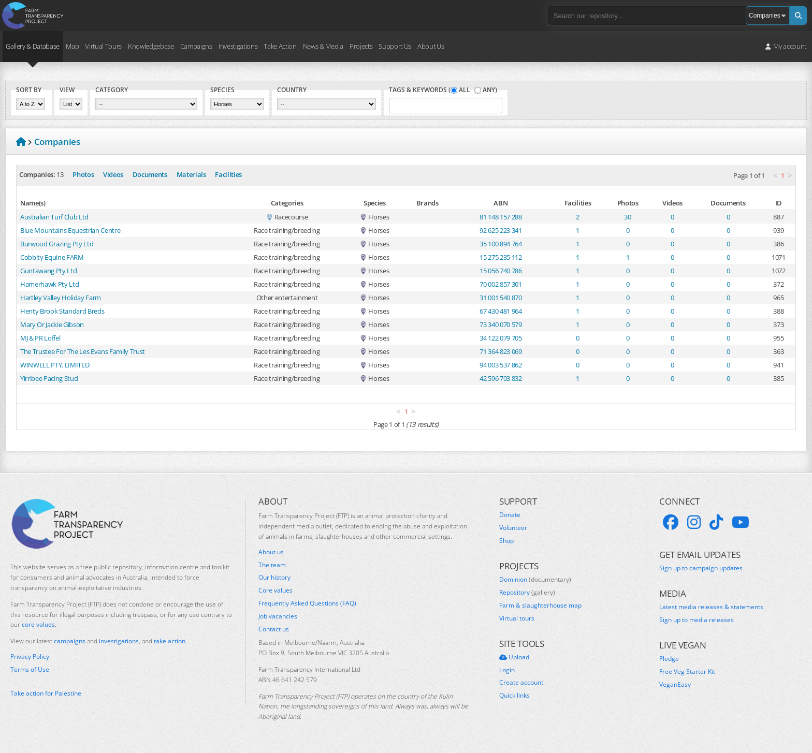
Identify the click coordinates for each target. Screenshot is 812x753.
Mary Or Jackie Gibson (52, 324)
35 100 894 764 (500, 243)
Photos (83, 174)
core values (38, 624)
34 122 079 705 (500, 338)
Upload (514, 657)
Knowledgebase (151, 46)
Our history (274, 577)
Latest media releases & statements (711, 607)
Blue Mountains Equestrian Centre (70, 230)
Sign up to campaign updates (701, 568)
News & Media (323, 46)
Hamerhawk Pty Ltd (49, 284)
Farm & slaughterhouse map (540, 605)
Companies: (37, 174)
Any (489, 89)
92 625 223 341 (500, 230)
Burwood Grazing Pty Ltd (56, 243)
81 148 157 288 (500, 217)
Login (507, 670)
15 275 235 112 (500, 257)
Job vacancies (277, 616)
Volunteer (513, 528)
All (464, 89)
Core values (275, 590)
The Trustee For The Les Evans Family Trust (82, 351)
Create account (521, 682)
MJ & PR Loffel (40, 338)
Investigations (238, 46)
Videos (113, 174)
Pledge (669, 659)
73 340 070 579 (500, 324)
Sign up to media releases (696, 620)
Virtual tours (516, 618)
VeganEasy (675, 685)
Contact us (273, 629)
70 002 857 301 (500, 284)
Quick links (514, 695)
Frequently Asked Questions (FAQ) (307, 603)
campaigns (69, 641)
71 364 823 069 (500, 351)
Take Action (280, 46)
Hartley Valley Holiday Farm (60, 297)
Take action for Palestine (45, 693)
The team (272, 565)
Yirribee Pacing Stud (49, 378)
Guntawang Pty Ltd (48, 270)
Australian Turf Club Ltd (54, 217)
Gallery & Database (33, 46)
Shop (506, 541)
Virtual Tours (103, 46)
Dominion (535, 579)
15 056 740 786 (500, 270)
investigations (119, 641)
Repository (527, 592)
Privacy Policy (29, 657)
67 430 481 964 (500, 311)
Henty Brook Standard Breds (62, 311)
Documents (150, 174)
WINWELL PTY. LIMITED (54, 365)
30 (627, 217)
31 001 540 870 (500, 297)
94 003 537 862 (500, 365)
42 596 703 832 (500, 378)
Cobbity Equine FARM (52, 257)
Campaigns (196, 46)
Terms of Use (29, 670)
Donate (509, 515)
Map (72, 46)
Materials (191, 174)
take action (169, 641)
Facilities (228, 174)
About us (271, 552)
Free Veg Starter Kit (687, 672)
